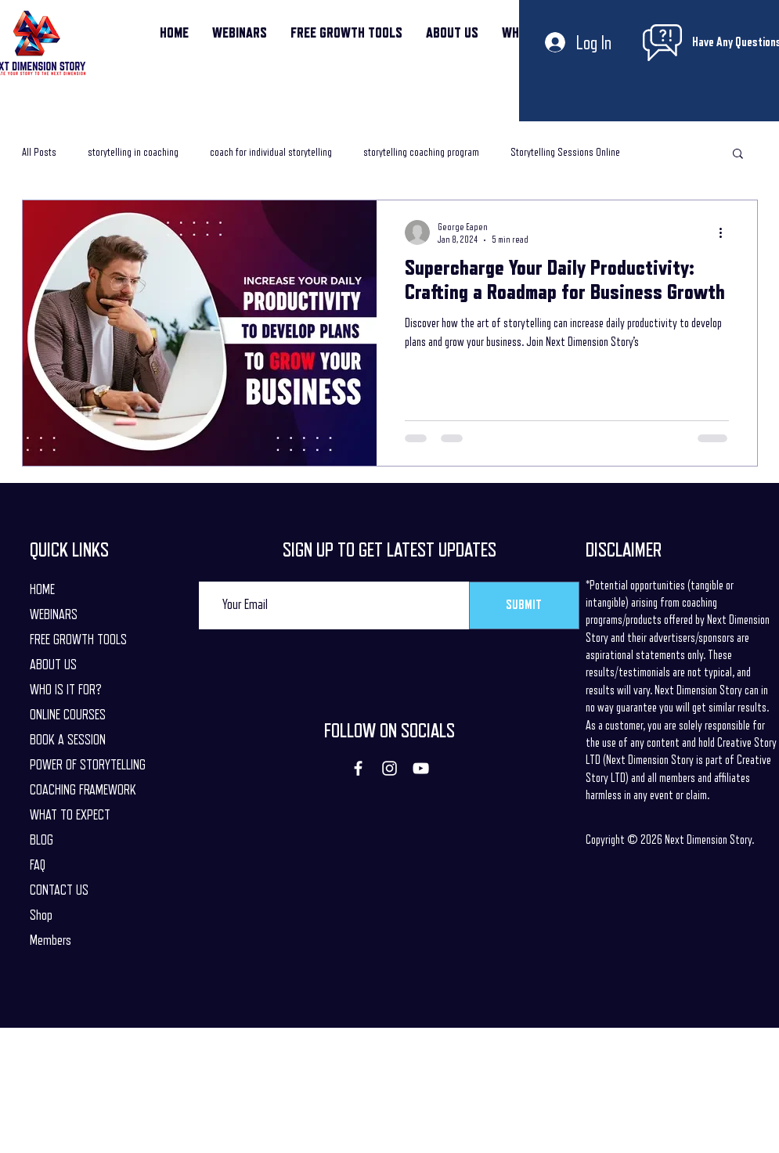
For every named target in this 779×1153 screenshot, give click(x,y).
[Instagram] (389, 768)
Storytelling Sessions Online (565, 151)
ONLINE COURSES (68, 715)
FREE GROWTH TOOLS (78, 639)
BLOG (41, 840)
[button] (737, 154)
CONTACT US (59, 890)
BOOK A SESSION (68, 740)
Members (50, 940)
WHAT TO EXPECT (70, 815)
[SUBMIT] (524, 605)
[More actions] (726, 232)
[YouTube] (421, 768)
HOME (42, 589)
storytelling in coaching (133, 151)
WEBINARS (54, 614)
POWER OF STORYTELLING (88, 765)
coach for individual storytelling (271, 151)
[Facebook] (358, 768)
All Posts (39, 151)
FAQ (37, 865)
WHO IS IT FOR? (66, 690)
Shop (41, 915)
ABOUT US (53, 665)
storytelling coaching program (421, 151)
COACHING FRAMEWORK (83, 790)
